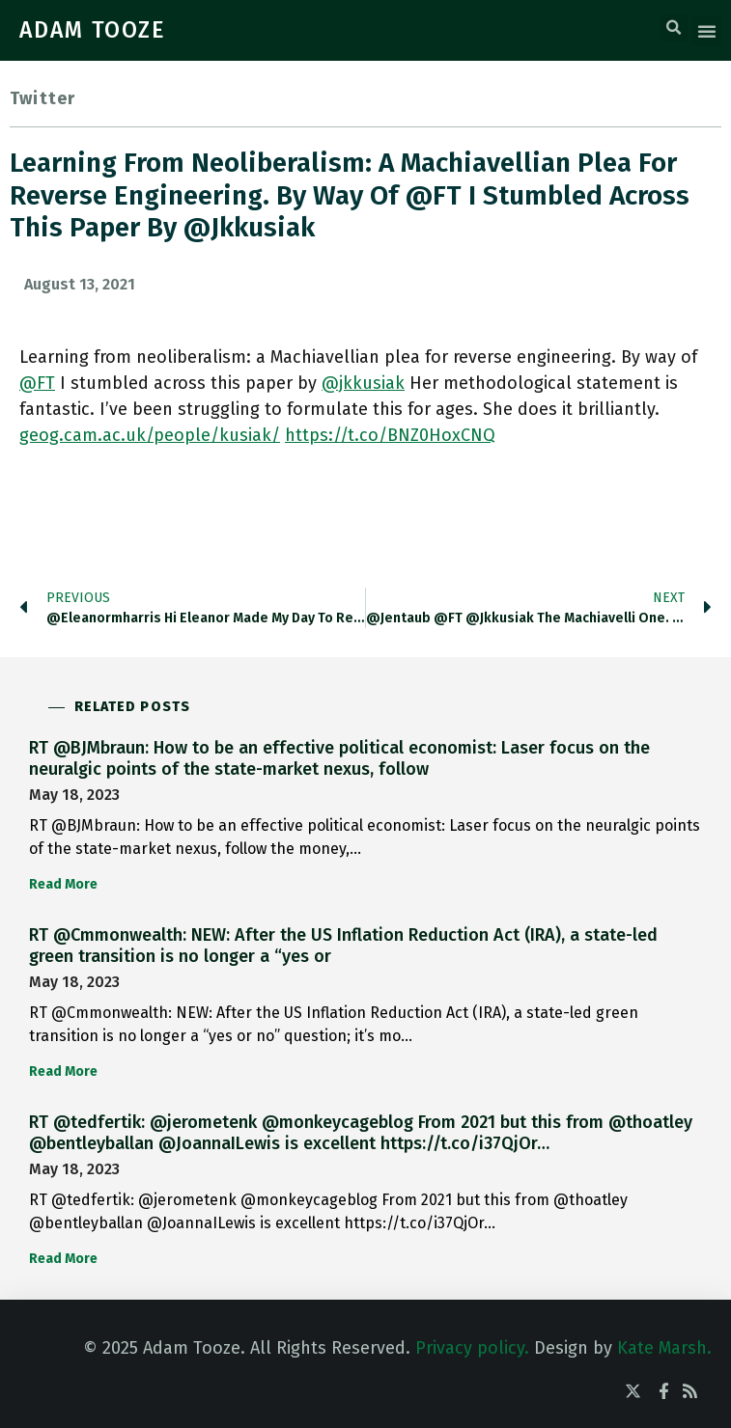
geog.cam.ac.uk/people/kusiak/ (149, 435)
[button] (674, 27)
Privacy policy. (472, 1348)
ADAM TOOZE (92, 29)
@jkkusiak (363, 383)
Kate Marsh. (664, 1348)
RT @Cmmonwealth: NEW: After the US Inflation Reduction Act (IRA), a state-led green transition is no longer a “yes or (343, 945)
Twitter (42, 98)
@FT (37, 383)
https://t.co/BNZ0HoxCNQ (390, 435)
